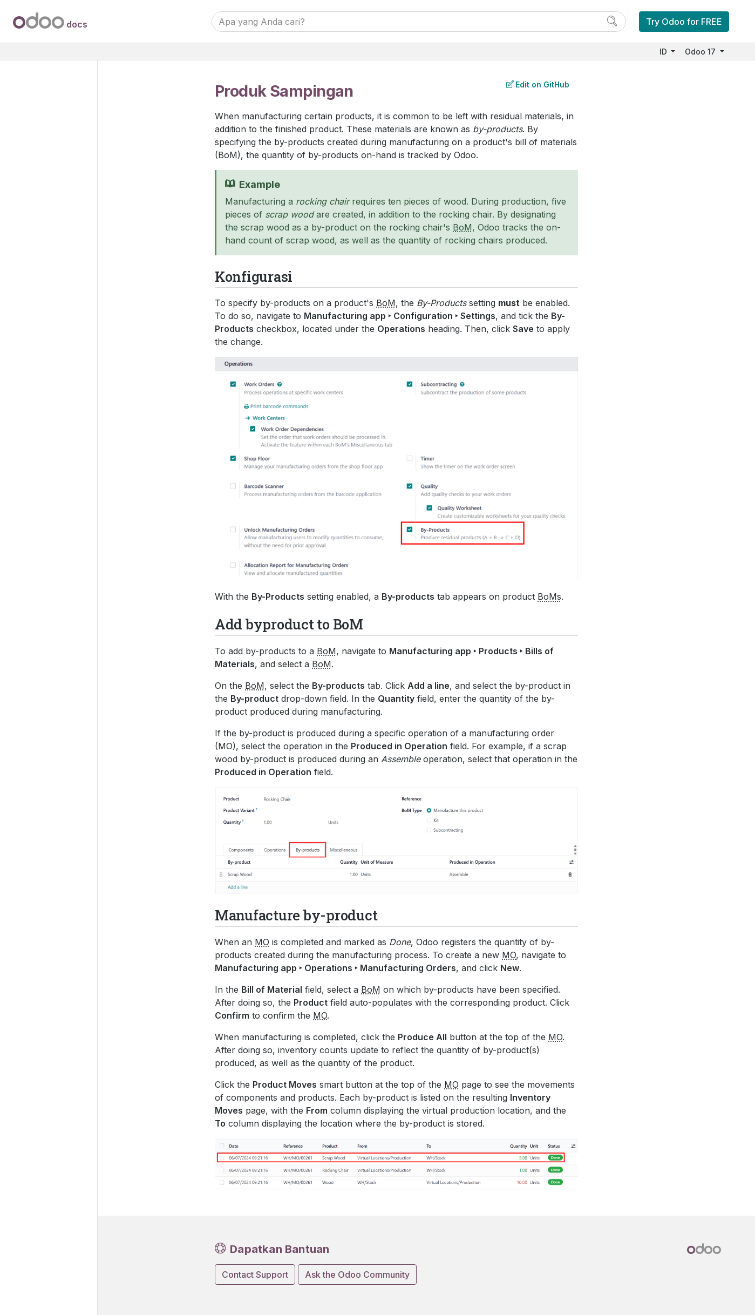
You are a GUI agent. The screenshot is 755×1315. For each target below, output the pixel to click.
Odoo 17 (701, 51)
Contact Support (255, 1274)
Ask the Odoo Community (357, 1274)
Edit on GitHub (537, 84)
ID (664, 51)
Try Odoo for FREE (684, 21)
